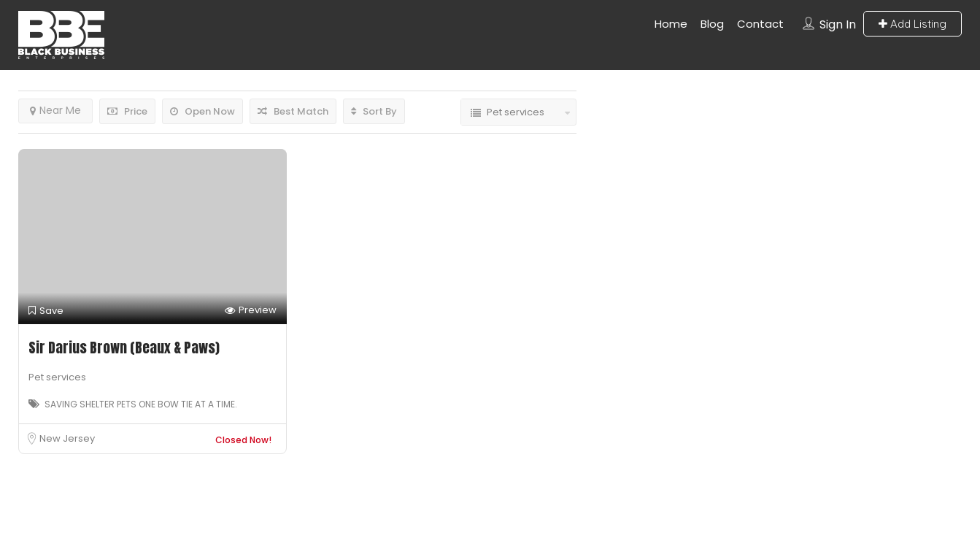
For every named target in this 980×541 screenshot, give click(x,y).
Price (127, 111)
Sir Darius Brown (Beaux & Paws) (124, 347)
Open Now (202, 111)
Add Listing (912, 24)
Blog (712, 23)
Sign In (837, 24)
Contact (760, 23)
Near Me (55, 110)
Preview (251, 311)
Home (671, 23)
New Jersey (67, 438)
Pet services (57, 377)
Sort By (374, 111)
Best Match (293, 111)
